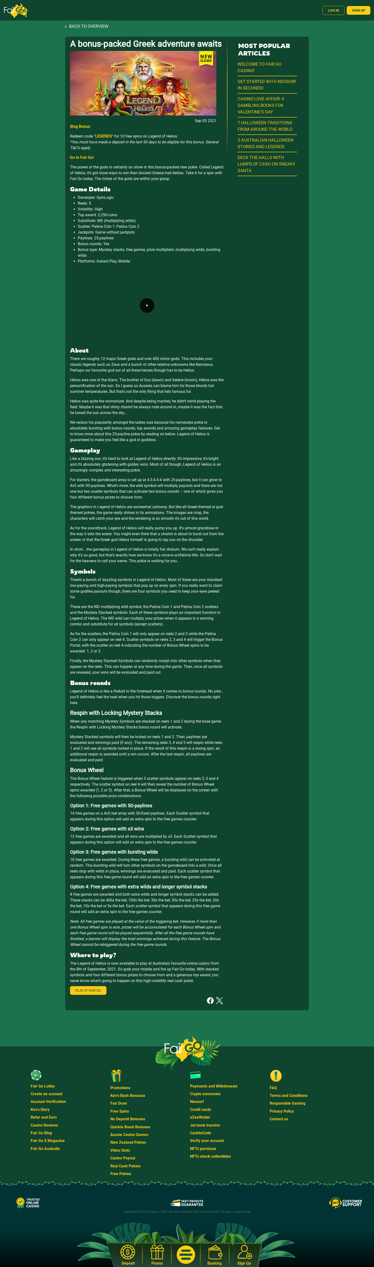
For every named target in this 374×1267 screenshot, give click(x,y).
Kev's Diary (40, 1109)
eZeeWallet (200, 1117)
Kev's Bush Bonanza (127, 1095)
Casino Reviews (44, 1125)
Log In (333, 10)
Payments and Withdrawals (213, 1086)
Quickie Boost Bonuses (130, 1127)
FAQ (273, 1088)
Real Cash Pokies (125, 1166)
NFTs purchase (203, 1148)
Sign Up (358, 10)
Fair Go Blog (41, 1133)
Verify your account (207, 1140)
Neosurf (197, 1101)
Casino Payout (122, 1158)
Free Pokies (120, 1173)
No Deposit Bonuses (127, 1119)
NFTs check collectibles (210, 1156)
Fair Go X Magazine (48, 1140)
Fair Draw (118, 1103)
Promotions (120, 1088)
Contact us (279, 1119)
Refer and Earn (44, 1117)
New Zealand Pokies (128, 1142)
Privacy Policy (282, 1111)
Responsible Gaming (287, 1103)
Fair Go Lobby (43, 1086)
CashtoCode (200, 1133)
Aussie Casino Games (129, 1134)
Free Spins (119, 1111)
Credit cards (200, 1109)
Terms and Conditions (289, 1095)
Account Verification (48, 1101)
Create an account (46, 1094)
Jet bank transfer (205, 1125)
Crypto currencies (205, 1094)
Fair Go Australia (45, 1148)
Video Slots (120, 1150)
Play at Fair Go (88, 990)
